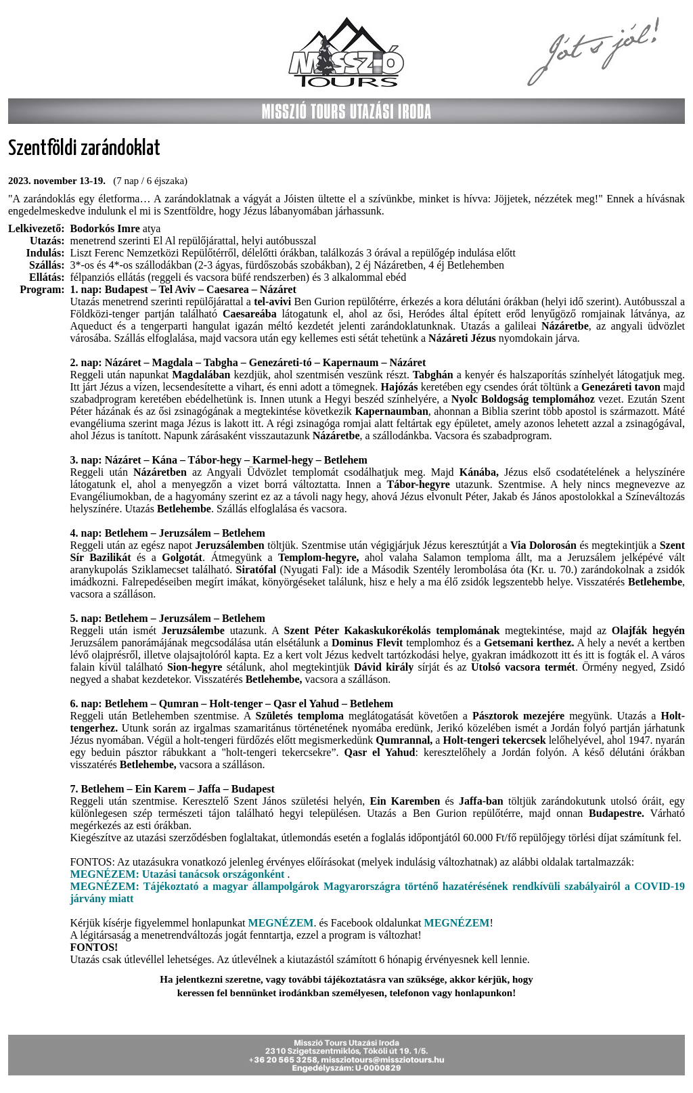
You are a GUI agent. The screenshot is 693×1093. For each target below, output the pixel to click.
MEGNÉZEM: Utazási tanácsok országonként (179, 874)
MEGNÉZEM (281, 923)
